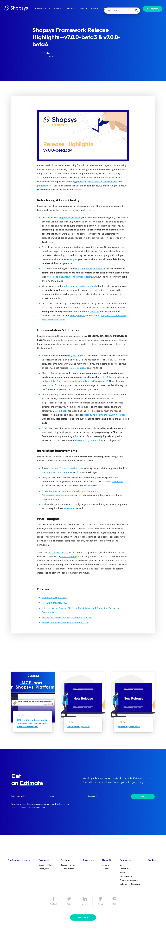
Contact (121, 8)
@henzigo (81, 181)
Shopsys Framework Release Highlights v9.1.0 (65, 622)
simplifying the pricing (70, 217)
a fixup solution (68, 556)
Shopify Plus (44, 869)
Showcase (83, 8)
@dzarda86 (93, 181)
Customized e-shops (42, 8)
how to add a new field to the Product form (69, 276)
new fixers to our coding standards (79, 286)
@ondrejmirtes (45, 185)
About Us (96, 8)
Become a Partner (68, 865)
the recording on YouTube (88, 440)
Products (58, 8)
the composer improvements (57, 472)
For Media (105, 869)
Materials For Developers (130, 884)
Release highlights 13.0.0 (54, 602)
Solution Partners (67, 869)
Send (142, 796)
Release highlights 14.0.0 (54, 597)
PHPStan (94, 311)
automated (117, 481)
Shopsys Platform (46, 865)
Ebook (122, 872)
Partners (71, 8)
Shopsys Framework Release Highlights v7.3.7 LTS (67, 617)
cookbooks (61, 410)
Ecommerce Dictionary (129, 880)
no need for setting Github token (68, 468)
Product (47, 53)
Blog (122, 865)
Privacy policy (40, 807)
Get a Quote (152, 8)
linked (51, 385)
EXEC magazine (126, 876)
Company (105, 865)
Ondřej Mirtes (77, 315)
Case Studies (125, 869)
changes (72, 259)
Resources (109, 8)
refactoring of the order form (90, 268)
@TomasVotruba (108, 181)
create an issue (78, 367)
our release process (58, 552)
